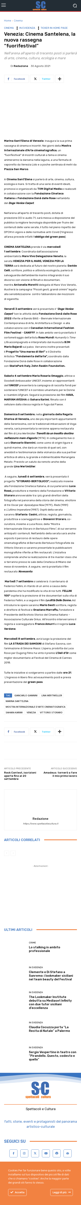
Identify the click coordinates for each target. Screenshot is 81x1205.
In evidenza (27, 28)
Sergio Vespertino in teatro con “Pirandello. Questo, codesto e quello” (52, 1055)
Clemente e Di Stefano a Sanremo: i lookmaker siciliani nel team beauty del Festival (51, 975)
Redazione (21, 66)
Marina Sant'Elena (17, 701)
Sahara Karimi (14, 712)
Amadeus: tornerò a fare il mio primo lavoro (60, 774)
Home (7, 20)
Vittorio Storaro (51, 712)
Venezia (31, 712)
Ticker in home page (54, 28)
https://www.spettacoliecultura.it (40, 824)
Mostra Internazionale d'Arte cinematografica (35, 706)
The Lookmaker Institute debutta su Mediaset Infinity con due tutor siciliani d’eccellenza (50, 1002)
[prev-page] (6, 853)
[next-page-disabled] (13, 853)
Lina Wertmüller (52, 695)
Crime (32, 943)
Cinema (18, 20)
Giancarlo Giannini (25, 695)
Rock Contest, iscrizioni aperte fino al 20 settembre (20, 775)
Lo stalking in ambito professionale (44, 949)
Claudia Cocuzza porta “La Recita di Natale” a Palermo (49, 1029)
